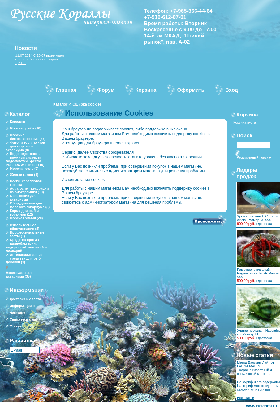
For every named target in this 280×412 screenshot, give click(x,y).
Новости (26, 48)
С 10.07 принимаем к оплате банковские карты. (39, 57)
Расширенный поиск (252, 157)
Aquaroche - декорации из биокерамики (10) (29, 190)
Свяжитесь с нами (25, 319)
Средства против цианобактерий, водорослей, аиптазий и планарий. (26, 245)
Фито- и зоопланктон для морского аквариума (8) (25, 146)
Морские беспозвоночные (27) (27, 137)
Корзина (247, 115)
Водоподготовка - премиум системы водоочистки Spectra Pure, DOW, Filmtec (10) (25, 159)
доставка (265, 224)
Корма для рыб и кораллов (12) (24, 212)
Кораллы (17, 121)
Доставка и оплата (25, 299)
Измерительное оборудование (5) (24, 226)
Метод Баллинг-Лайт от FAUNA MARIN (255, 364)
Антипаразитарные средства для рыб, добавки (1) (24, 258)
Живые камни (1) (24, 175)
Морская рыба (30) (25, 128)
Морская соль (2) (24, 168)
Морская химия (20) (26, 218)
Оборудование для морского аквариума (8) (30, 205)
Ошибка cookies (87, 104)
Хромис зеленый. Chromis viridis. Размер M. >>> (257, 218)
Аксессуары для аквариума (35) (19, 274)
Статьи (15, 326)
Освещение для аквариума (23, 197)
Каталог (60, 104)
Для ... (20, 63)
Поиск (244, 135)
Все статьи (245, 398)
